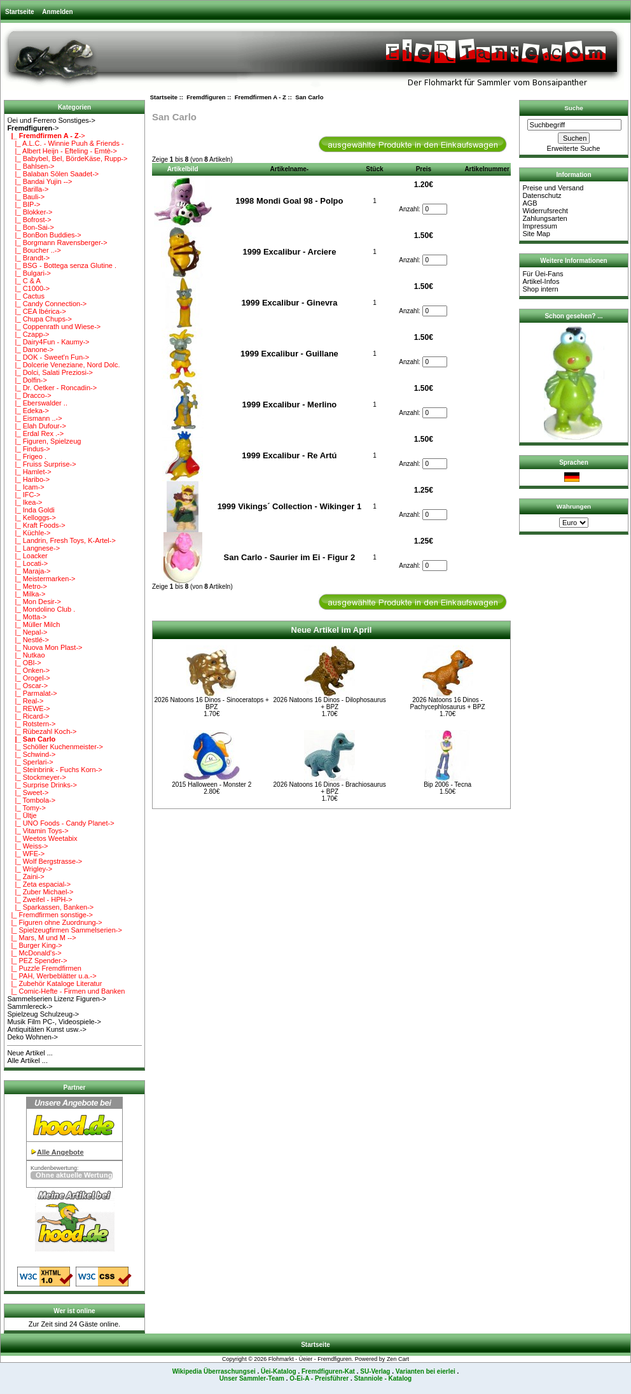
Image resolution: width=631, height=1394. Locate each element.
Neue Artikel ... (30, 1053)
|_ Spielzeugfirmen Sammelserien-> (64, 930)
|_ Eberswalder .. (37, 403)
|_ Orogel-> (28, 678)
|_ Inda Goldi (30, 510)
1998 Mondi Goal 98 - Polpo (289, 201)
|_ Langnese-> (33, 548)
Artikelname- (289, 168)
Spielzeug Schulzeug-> (43, 1014)
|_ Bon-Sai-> (30, 227)
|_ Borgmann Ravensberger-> (57, 242)
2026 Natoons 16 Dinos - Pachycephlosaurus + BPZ (447, 703)
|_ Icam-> (25, 487)
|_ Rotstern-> (31, 724)
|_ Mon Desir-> (33, 601)
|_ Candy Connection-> (47, 303)
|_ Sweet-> (27, 792)
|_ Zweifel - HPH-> (39, 899)
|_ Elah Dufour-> (36, 426)
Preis (423, 168)
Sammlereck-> (29, 1006)
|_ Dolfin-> (26, 380)
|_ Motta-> (26, 617)
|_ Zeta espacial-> (39, 884)
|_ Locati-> (27, 563)
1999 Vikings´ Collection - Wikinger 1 (289, 506)
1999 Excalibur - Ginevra (289, 302)
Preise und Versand (552, 188)
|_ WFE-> (26, 853)
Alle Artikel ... (27, 1060)
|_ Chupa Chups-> (39, 319)
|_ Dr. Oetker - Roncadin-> (52, 387)
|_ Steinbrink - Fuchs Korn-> (54, 769)
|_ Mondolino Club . (41, 609)
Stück (374, 168)
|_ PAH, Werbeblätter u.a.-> (51, 976)
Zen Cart (398, 1359)
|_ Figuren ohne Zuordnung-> (54, 922)
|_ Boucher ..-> (33, 250)
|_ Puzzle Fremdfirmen (44, 968)
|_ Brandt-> (28, 258)
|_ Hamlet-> (29, 471)
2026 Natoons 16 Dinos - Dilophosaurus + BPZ (330, 703)
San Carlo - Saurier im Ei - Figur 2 (290, 557)
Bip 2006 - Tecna (447, 784)
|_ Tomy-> (26, 808)
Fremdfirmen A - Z (260, 97)
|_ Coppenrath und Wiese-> (54, 326)
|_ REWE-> (28, 708)
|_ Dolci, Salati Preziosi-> (50, 372)
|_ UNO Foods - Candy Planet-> (60, 823)
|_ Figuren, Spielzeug (44, 441)
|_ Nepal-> (27, 632)
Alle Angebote (60, 1152)
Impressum (539, 226)
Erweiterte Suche (573, 148)
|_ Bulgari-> (29, 273)
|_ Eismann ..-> (34, 418)
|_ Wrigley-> (29, 869)
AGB (529, 203)
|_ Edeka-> (28, 410)
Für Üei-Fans (542, 274)
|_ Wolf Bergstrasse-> (44, 861)
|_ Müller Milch (33, 624)
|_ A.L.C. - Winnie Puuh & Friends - (65, 143)
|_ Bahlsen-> (30, 166)
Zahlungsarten (544, 218)
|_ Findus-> (28, 449)
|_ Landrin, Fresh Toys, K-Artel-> (61, 540)
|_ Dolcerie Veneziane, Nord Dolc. (63, 365)
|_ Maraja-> (28, 571)
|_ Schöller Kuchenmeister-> (55, 746)
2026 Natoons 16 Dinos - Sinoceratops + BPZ (212, 703)
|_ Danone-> (30, 349)
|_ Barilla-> (27, 189)
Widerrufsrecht (545, 211)
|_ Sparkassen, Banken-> (50, 907)
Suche (573, 107)
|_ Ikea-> (24, 502)
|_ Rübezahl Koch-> (41, 731)
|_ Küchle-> (28, 533)
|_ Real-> (25, 701)
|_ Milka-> (26, 594)
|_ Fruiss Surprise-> (41, 464)
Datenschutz (541, 195)
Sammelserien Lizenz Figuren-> (56, 999)
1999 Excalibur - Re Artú (289, 455)
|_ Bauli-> (26, 197)
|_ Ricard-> (28, 716)
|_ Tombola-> (31, 800)
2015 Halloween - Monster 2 (211, 784)
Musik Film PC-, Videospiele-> (54, 1021)
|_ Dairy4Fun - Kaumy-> (48, 342)
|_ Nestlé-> (28, 640)
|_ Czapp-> (28, 334)
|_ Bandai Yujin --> (39, 181)
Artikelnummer (487, 168)
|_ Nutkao (26, 655)
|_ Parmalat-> (32, 693)
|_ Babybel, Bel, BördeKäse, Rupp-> (67, 158)
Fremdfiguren (205, 97)
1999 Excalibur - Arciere (289, 252)
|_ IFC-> (23, 494)
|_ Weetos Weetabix (42, 838)
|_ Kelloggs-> (31, 517)
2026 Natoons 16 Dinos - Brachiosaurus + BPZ (330, 788)
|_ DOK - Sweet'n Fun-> (48, 357)
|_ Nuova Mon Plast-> (44, 647)
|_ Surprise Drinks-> (42, 785)
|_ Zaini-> (25, 876)
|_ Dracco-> (29, 395)
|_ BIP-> (23, 204)
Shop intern (540, 289)
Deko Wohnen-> (32, 1037)
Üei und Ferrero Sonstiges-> (51, 120)
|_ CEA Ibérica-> (36, 311)
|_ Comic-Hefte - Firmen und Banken (66, 991)
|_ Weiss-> (27, 846)
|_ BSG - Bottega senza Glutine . (61, 265)
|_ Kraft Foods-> (36, 525)
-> (33, 128)
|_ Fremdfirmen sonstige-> (50, 915)
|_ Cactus (26, 296)
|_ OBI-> (24, 662)
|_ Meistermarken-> (41, 578)
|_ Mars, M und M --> (41, 937)
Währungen (574, 506)
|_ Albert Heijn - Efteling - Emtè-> (62, 151)
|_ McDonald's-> (34, 953)
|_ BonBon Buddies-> (44, 235)
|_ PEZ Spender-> (37, 960)
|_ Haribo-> (28, 479)
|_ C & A (23, 281)
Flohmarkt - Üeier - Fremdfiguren (310, 1359)
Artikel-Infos (540, 281)
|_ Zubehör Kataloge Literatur (54, 983)
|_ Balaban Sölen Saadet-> (53, 174)
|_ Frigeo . (26, 456)
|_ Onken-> (28, 670)
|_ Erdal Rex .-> (35, 433)
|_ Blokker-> (29, 212)
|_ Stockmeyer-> (36, 777)
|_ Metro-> (26, 586)
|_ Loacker (27, 556)
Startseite (19, 11)
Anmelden (57, 11)
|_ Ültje (21, 815)
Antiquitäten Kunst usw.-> (46, 1029)
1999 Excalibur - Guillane (289, 353)
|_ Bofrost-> (29, 219)
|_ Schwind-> (31, 754)
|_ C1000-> (28, 288)
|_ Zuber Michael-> (40, 892)
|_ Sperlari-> (30, 762)
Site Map (536, 233)
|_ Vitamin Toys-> (37, 830)
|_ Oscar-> (27, 685)
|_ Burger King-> (34, 945)
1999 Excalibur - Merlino (289, 404)
